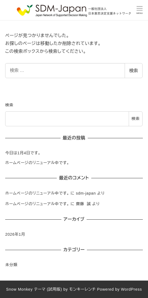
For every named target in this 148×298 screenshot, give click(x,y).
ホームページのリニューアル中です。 (37, 163)
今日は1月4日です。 (23, 153)
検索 (133, 70)
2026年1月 (15, 234)
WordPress (131, 289)
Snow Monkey (19, 289)
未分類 (11, 265)
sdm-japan (86, 193)
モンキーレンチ (82, 289)
